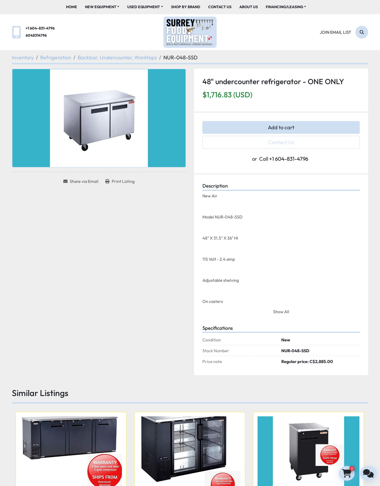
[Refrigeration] (55, 57)
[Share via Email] (81, 181)
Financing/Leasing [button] (284, 6)
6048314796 (36, 35)
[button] (102, 7)
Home (71, 6)
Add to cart (281, 127)
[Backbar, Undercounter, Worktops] (117, 57)
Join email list (335, 32)
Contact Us (219, 6)
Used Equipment (143, 6)
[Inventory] (23, 57)
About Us (248, 6)
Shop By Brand (185, 6)
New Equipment (100, 6)
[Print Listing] (120, 181)
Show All (281, 311)
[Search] (361, 32)
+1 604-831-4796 (40, 28)
